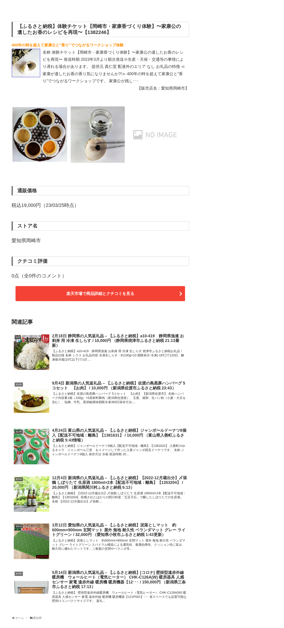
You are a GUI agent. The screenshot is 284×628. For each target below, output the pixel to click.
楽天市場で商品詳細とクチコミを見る (100, 293)
